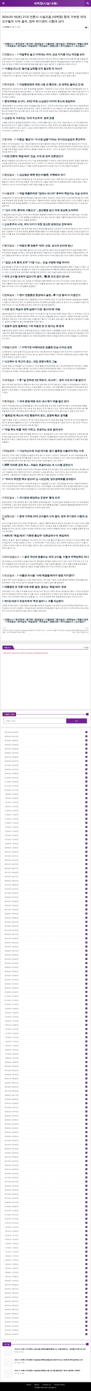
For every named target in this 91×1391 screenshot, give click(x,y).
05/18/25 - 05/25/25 (46, 926)
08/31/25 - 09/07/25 (46, 864)
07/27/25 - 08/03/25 (46, 885)
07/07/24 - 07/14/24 (46, 1112)
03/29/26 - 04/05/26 (46, 740)
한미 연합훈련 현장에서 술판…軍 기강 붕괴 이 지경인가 (49, 295)
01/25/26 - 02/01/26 (46, 778)
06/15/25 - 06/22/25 (46, 910)
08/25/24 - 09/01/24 (46, 1083)
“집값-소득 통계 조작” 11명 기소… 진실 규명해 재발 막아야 (36, 262)
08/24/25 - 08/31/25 (46, 868)
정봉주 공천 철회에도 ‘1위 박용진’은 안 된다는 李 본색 (34, 326)
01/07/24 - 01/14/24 (46, 1219)
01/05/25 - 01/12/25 (46, 1004)
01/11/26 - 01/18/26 (46, 786)
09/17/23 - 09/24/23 (46, 1285)
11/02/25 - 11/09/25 (46, 827)
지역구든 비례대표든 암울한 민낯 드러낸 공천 (47, 347)
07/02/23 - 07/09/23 (46, 1330)
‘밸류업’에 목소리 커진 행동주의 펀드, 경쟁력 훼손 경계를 (36, 415)
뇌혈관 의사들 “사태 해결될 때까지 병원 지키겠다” (47, 575)
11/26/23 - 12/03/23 (46, 1243)
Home (28, 1384)
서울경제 (50, 43)
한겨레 (29, 43)
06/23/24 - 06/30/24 (46, 1120)
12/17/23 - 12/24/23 (46, 1231)
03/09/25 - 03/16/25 (46, 967)
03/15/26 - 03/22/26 (46, 749)
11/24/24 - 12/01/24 (46, 1029)
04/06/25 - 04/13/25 (46, 951)
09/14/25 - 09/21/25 (46, 856)
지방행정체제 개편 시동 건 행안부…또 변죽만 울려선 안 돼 (51, 84)
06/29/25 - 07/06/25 (46, 901)
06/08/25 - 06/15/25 (46, 914)
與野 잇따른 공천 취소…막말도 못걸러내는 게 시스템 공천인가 (38, 465)
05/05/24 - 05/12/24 (46, 1149)
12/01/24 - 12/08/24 (46, 1025)
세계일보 (11, 45)
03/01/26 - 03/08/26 (46, 757)
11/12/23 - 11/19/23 (46, 1252)
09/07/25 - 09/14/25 (46, 860)
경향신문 (54, 45)
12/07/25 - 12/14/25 (46, 806)
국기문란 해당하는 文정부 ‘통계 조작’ (39, 497)
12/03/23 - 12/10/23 (46, 1239)
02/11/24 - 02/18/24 (46, 1198)
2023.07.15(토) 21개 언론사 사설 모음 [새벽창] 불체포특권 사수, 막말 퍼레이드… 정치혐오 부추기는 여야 (50, 1349)
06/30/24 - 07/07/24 (46, 1116)
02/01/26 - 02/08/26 (46, 773)
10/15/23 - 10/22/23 (46, 1268)
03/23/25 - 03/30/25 (46, 959)
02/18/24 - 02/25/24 (46, 1194)
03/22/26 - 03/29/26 (46, 745)
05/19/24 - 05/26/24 (46, 1140)
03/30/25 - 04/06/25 (46, 955)
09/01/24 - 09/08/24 (46, 1079)
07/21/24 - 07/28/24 (46, 1103)
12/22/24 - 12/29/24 (46, 1013)
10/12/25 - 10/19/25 (46, 839)
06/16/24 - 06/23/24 (46, 1124)
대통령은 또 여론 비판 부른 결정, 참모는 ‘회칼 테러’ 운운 (35, 586)
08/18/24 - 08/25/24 (46, 1087)
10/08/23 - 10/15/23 (46, 1272)
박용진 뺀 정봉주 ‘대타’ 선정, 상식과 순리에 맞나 (46, 245)
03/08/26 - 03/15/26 (46, 753)
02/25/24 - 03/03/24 (46, 1190)
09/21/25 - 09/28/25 (46, 852)
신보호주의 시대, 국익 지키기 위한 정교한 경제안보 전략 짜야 (38, 224)
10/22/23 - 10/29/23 (46, 1264)
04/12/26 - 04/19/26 (46, 732)
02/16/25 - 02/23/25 (46, 980)
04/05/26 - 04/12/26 (46, 736)
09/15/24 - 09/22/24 (46, 1070)
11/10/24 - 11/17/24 (46, 1037)
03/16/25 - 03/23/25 (46, 963)
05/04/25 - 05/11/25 (46, 934)
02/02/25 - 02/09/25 (46, 988)
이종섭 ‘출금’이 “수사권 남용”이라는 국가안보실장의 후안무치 (51, 139)
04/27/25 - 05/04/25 (46, 938)
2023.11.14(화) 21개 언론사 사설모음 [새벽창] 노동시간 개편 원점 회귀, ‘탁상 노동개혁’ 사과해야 (47, 1370)
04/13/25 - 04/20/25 (46, 947)
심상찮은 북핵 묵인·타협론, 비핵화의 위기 (42, 174)
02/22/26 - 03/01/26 (46, 761)
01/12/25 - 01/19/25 (46, 1000)
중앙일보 (39, 43)
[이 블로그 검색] (35, 721)
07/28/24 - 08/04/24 (46, 1099)
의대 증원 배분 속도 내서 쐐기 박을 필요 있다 (44, 401)
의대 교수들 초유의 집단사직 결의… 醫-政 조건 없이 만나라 (36, 276)
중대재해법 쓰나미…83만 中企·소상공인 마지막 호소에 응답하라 (39, 101)
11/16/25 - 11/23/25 (46, 819)
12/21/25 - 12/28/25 (46, 798)
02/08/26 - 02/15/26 (46, 769)
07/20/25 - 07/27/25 (46, 889)
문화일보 (71, 43)
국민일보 (43, 45)
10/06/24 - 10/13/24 (46, 1058)
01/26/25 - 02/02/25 (46, 992)
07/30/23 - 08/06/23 (46, 1314)
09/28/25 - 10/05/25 (46, 848)
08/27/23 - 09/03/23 (46, 1297)
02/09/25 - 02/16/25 (46, 984)
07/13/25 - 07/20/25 (46, 893)
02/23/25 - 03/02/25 (46, 975)
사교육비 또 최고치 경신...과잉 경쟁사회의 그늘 (30, 361)
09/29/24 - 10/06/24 (46, 1062)
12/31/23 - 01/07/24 (46, 1223)
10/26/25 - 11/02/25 (46, 831)
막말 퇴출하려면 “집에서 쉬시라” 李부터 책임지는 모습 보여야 (53, 193)
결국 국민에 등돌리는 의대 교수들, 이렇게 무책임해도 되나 (56, 556)
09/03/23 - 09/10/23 (46, 1293)
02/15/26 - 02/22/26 (46, 765)
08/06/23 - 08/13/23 (46, 1309)
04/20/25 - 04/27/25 (46, 943)
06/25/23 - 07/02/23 (46, 1334)
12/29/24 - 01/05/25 (46, 1008)
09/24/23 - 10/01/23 (46, 1281)
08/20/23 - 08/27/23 (46, 1301)
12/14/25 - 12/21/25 (46, 802)
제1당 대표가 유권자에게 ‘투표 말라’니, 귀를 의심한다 (34, 601)
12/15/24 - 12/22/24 (46, 1017)
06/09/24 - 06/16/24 (46, 1128)
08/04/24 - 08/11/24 (46, 1095)
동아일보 (60, 43)
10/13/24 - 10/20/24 (46, 1054)
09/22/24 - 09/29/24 (46, 1066)
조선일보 (79, 45)
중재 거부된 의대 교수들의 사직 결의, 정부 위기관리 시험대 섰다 (45, 517)
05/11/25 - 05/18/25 (46, 930)
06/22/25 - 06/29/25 (46, 905)
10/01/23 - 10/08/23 (46, 1277)
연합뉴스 (9, 43)
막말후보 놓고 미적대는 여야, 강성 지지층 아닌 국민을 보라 (51, 54)
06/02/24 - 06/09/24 (46, 1132)
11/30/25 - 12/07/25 (46, 811)
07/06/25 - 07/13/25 (46, 897)
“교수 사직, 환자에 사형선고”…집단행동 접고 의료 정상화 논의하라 (41, 210)
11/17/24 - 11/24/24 (46, 1033)
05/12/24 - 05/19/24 (46, 1145)
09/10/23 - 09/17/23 (46, 1289)
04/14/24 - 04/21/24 (46, 1161)
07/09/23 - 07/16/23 (46, 1326)
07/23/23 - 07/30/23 (46, 1318)
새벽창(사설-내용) (45, 3)
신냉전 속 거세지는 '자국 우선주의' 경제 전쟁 (29, 118)
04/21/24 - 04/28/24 (46, 1157)
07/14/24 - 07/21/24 (46, 1107)
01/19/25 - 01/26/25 (46, 996)
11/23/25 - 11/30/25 (46, 815)
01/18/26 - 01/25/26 (46, 782)
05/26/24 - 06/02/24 (46, 1136)
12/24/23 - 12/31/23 (46, 1227)
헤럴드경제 (82, 43)
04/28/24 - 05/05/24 (46, 1153)
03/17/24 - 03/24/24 (46, 1177)
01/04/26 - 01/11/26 (46, 790)
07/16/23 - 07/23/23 (46, 1322)
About (36, 1384)
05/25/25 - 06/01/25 (46, 922)
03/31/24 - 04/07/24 (46, 1169)
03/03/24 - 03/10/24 (46, 1186)
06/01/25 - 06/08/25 (46, 918)
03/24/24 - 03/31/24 (46, 1173)
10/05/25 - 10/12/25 (46, 843)
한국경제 (20, 43)
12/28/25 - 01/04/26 (46, 794)
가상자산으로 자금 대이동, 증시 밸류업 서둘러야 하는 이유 (51, 450)
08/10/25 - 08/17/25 (46, 876)
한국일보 (22, 45)
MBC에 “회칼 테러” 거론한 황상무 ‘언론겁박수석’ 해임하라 (36, 535)
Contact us (46, 1384)
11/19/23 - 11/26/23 (46, 1248)
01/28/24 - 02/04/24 (46, 1206)
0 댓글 (86, 647)
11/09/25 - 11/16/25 (46, 823)
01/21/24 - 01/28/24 (46, 1210)
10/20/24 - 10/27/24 (46, 1050)
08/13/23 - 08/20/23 (46, 1305)
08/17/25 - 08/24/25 (46, 872)
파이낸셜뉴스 (66, 45)
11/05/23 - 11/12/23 (46, 1256)
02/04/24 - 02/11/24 (46, 1202)
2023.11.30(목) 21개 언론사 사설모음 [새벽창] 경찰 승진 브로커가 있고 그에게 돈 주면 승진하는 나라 (49, 1360)
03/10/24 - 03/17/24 (46, 1182)
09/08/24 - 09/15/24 (46, 1074)
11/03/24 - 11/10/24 (46, 1041)
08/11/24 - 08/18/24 (46, 1091)
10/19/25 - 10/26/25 (46, 835)
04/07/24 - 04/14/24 (46, 1165)
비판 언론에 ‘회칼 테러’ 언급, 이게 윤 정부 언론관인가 (33, 156)
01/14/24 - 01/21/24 (46, 1215)
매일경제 (32, 45)
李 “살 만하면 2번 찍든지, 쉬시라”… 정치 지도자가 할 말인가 (52, 380)
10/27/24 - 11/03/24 (46, 1046)
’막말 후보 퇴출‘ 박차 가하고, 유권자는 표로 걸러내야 (33, 429)
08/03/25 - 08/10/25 (46, 881)
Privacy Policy (59, 1384)
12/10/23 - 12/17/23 (46, 1235)
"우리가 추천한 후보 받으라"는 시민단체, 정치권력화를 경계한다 (40, 479)
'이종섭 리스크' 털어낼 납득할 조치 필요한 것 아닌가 (33, 68)
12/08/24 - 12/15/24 (46, 1021)
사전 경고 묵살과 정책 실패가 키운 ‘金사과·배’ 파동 (32, 309)
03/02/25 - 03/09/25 (46, 971)
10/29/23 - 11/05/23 (46, 1260)
